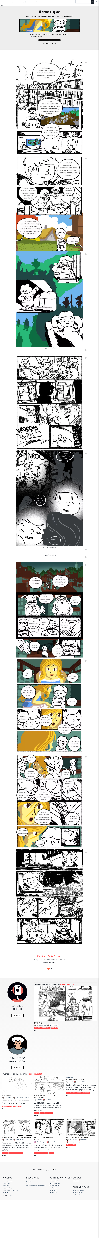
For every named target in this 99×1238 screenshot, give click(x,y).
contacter (17, 1015)
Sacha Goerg (7, 1140)
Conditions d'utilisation (10, 1190)
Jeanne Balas (52, 1142)
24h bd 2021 (53, 1190)
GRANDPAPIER (5, 2)
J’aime (48, 968)
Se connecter (8, 1181)
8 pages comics (78, 1192)
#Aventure (41, 40)
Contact (5, 1193)
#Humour (48, 40)
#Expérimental (18, 1106)
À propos (39, 2)
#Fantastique (54, 1027)
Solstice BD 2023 (55, 1185)
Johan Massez (19, 1140)
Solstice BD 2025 (55, 1181)
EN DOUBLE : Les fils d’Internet (44, 1096)
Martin (38, 1023)
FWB (10, 1195)
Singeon (38, 1100)
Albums (23, 2)
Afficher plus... (54, 1193)
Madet (70, 1082)
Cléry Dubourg (72, 1140)
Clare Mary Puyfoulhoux (21, 1098)
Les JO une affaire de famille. (45, 1138)
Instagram (30, 1181)
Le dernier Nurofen (77, 1137)
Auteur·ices (15, 2)
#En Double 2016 (56, 40)
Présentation (7, 1183)
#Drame (5, 1106)
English (76, 1181)
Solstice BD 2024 (55, 1183)
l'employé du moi (59, 1170)
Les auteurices (7, 1188)
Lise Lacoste (7, 1098)
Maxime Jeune (84, 1140)
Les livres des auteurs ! (80, 1195)
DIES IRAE (7, 1095)
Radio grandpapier (79, 1190)
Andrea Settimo (40, 1025)
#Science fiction (71, 1092)
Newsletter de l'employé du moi (36, 1185)
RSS (28, 1183)
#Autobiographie (45, 1027)
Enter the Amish (75, 1079)
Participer (31, 2)
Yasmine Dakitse (80, 1082)
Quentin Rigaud (40, 1142)
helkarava (47, 1100)
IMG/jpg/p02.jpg (71, 1077)
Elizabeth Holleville (73, 1142)
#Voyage (37, 1113)
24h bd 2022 (53, 1188)
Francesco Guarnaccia (64, 16)
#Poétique (10, 1106)
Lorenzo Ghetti (47, 16)
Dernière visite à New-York (16, 1137)
